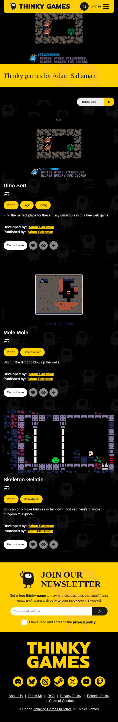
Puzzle (11, 205)
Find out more (15, 245)
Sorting (43, 205)
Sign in (95, 6)
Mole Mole (16, 332)
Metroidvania (31, 499)
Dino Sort (15, 185)
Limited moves (32, 352)
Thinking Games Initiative (52, 709)
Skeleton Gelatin (24, 479)
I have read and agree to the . (63, 622)
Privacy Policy (71, 696)
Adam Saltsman (41, 227)
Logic (27, 205)
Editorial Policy (98, 696)
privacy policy (84, 622)
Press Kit (35, 696)
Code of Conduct (62, 701)
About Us (16, 696)
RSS (51, 696)
